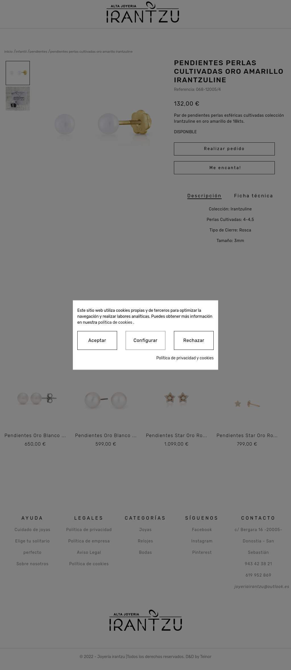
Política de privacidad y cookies (185, 358)
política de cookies (115, 322)
